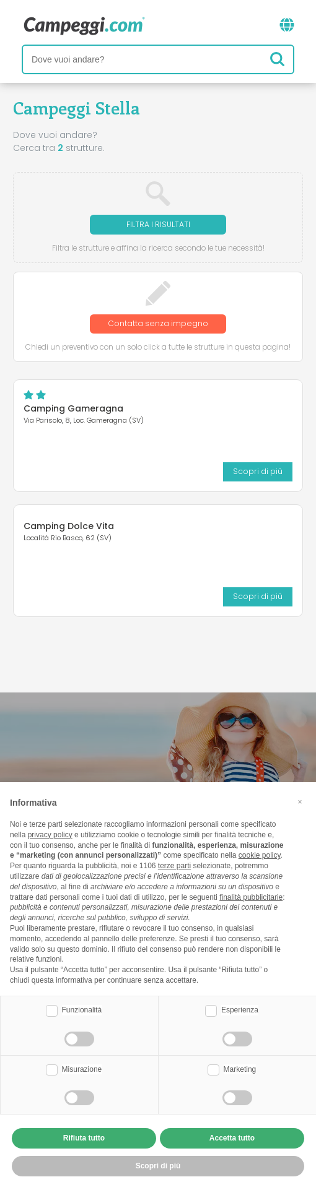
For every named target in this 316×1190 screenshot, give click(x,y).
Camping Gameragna (73, 408)
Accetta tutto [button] (232, 1138)
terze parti (174, 865)
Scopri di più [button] (158, 1166)
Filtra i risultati (158, 224)
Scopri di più (258, 471)
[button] (300, 802)
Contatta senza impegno (158, 323)
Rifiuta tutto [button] (84, 1138)
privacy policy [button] (50, 834)
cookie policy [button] (260, 855)
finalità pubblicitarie (251, 897)
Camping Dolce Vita (69, 526)
